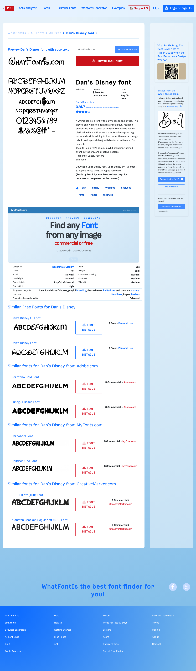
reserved (108, 195)
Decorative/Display (63, 267)
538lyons (126, 188)
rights (93, 195)
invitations (109, 290)
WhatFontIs (17, 33)
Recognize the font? (171, 179)
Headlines (116, 294)
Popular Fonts (111, 644)
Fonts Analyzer (27, 8)
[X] (186, 587)
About (155, 637)
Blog (7, 644)
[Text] (94, 49)
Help (56, 615)
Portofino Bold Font (25, 377)
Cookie (156, 630)
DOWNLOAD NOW (107, 61)
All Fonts (38, 33)
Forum (106, 615)
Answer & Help (174, 107)
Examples (118, 8)
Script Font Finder (113, 651)
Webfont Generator (94, 8)
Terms (155, 623)
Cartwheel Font (22, 436)
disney (95, 188)
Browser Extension (15, 630)
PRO (9, 8)
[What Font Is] (3, 8)
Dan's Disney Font (24, 343)
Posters (135, 294)
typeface (110, 188)
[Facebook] (173, 587)
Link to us (10, 623)
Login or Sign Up (178, 8)
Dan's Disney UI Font (26, 318)
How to (58, 623)
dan (84, 188)
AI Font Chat (12, 637)
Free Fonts (60, 637)
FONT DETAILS (89, 327)
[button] (156, 8)
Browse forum (171, 187)
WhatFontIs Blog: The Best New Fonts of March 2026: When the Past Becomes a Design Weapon (171, 53)
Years (106, 637)
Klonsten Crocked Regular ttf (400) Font (39, 520)
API (56, 644)
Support (139, 8)
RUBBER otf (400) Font (27, 495)
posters (134, 290)
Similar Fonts (67, 8)
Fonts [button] (47, 8)
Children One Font (24, 461)
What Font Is (12, 615)
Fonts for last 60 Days (115, 623)
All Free (55, 33)
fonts (81, 195)
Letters (107, 630)
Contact (156, 644)
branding (81, 290)
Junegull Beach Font (26, 402)
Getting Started (63, 630)
